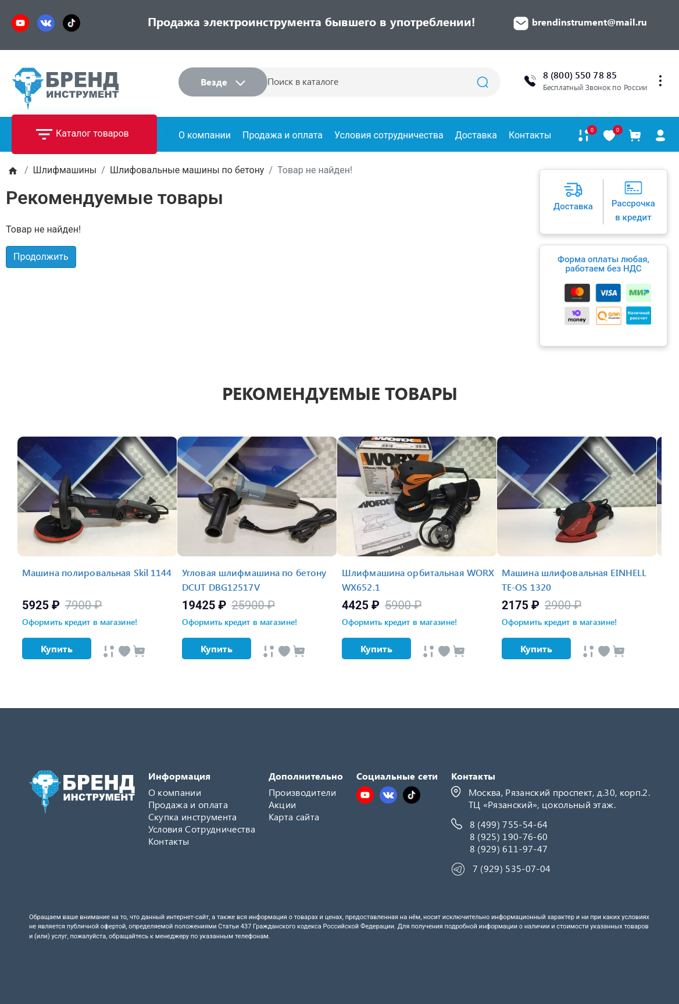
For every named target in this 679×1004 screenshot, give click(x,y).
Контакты (530, 135)
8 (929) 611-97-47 (509, 848)
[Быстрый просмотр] (109, 651)
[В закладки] (609, 135)
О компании (204, 135)
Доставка (476, 135)
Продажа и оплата (282, 135)
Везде (223, 82)
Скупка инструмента (192, 816)
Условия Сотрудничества (201, 829)
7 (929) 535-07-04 (512, 868)
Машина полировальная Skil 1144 (97, 572)
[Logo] (65, 88)
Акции (282, 804)
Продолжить (41, 256)
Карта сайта (294, 816)
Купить (57, 648)
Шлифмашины (65, 170)
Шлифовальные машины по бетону (187, 170)
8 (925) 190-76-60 (509, 836)
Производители (302, 792)
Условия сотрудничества (389, 135)
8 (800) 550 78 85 (580, 75)
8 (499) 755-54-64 (509, 824)
